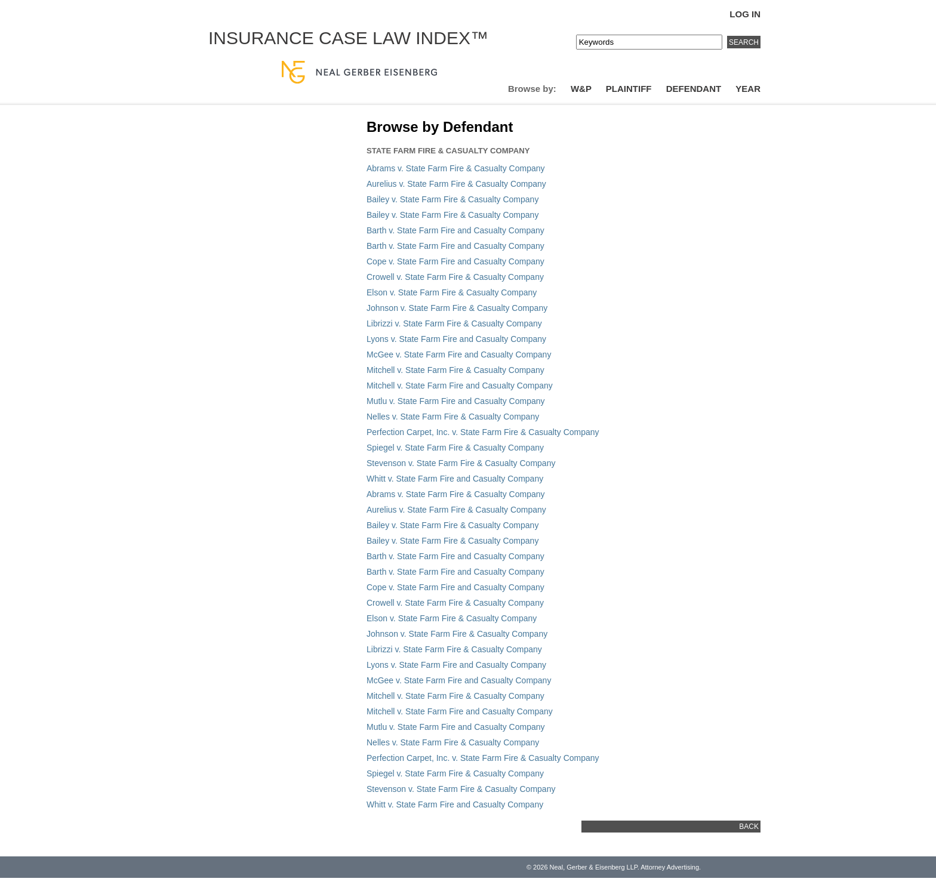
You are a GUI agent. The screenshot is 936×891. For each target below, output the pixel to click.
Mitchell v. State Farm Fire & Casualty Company (455, 370)
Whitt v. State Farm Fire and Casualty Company (455, 478)
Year (748, 89)
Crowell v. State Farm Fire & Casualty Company (455, 277)
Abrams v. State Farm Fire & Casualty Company (456, 168)
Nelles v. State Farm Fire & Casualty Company (453, 416)
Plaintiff (629, 89)
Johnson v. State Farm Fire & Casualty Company (457, 308)
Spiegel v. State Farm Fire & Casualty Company (455, 447)
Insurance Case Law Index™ (348, 38)
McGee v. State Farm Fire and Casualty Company (459, 354)
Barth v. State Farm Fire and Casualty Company (455, 230)
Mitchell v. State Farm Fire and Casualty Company (460, 385)
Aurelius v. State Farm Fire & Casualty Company (456, 184)
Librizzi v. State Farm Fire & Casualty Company (454, 323)
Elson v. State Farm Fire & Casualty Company (452, 292)
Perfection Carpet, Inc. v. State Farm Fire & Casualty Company (483, 432)
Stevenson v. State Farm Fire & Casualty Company (461, 463)
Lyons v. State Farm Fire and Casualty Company (456, 339)
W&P (581, 89)
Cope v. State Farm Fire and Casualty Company (455, 261)
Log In (745, 14)
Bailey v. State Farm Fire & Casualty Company (452, 199)
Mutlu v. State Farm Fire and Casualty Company (456, 401)
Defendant (694, 89)
